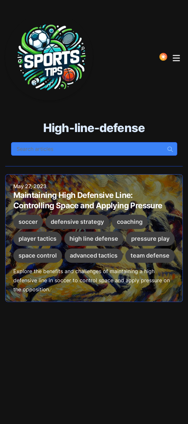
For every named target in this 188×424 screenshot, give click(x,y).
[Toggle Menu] (176, 57)
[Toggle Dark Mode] (163, 57)
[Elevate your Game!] (51, 57)
